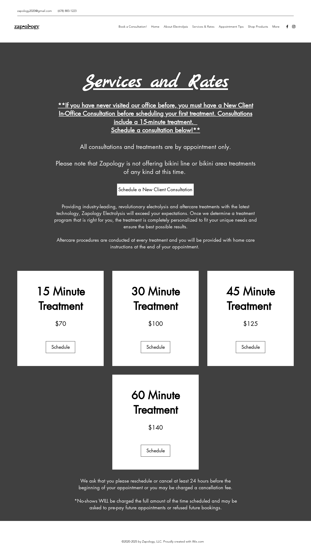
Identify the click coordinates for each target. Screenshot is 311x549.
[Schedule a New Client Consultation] (155, 190)
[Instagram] (294, 26)
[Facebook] (287, 26)
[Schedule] (60, 347)
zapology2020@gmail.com (34, 11)
